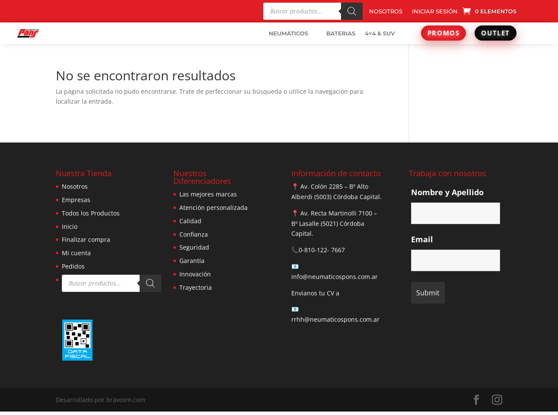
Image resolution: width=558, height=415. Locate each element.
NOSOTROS (385, 11)
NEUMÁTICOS (288, 33)
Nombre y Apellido (447, 192)
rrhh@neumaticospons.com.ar (335, 319)
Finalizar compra (86, 239)
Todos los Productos (91, 213)
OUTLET (495, 33)
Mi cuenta (76, 253)
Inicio (69, 226)
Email (422, 239)
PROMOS (443, 33)
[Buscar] (352, 11)
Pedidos (73, 266)
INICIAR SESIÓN (435, 11)
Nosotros (75, 186)
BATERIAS (340, 33)
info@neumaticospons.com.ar (334, 276)
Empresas (76, 200)
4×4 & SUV (380, 33)
